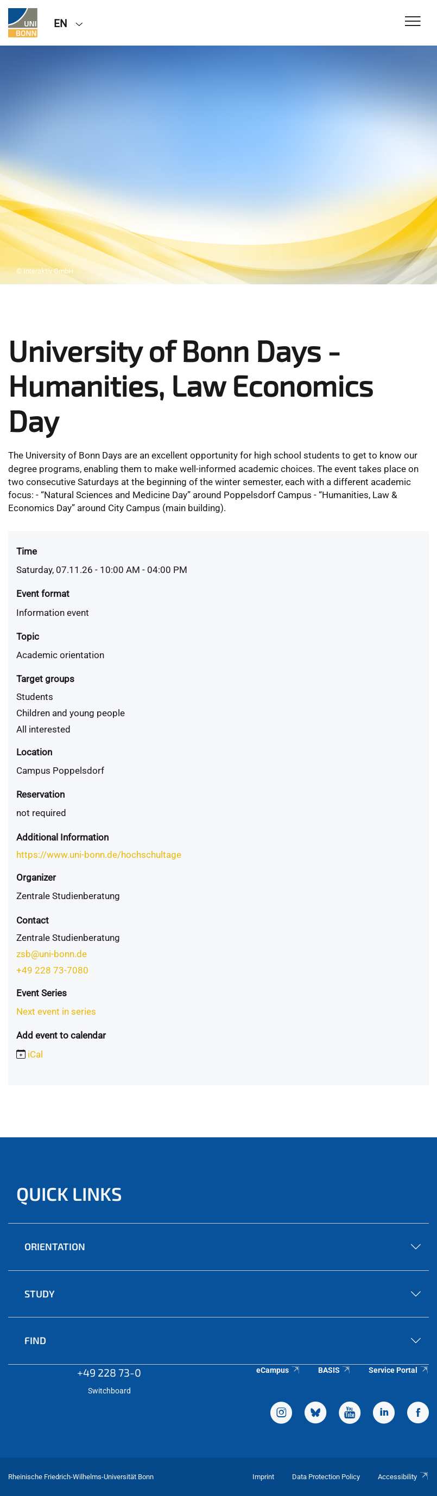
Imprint (263, 1477)
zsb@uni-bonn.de (51, 953)
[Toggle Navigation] (413, 22)
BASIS (334, 1370)
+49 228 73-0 (109, 1372)
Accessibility (403, 1477)
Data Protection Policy (326, 1477)
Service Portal (399, 1370)
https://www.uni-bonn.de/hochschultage (98, 854)
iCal (35, 1054)
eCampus (278, 1370)
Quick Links (69, 1193)
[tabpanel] (218, 165)
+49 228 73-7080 (52, 970)
